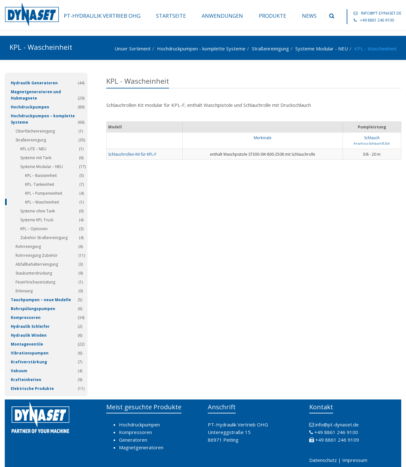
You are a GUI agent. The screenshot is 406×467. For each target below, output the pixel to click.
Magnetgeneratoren (141, 447)
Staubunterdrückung (34, 273)
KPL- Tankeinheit (39, 184)
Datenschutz (323, 460)
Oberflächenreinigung (35, 131)
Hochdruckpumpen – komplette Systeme (43, 119)
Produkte (272, 15)
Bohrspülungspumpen (33, 308)
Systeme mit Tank (35, 157)
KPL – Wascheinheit (42, 202)
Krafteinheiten (26, 379)
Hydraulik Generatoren (34, 83)
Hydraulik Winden (29, 335)
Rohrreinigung (28, 246)
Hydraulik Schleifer (30, 326)
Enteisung (24, 291)
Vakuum (19, 370)
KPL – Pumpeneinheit (43, 193)
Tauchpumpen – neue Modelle (41, 299)
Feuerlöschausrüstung (35, 282)
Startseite (171, 15)
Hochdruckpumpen (30, 107)
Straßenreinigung (270, 48)
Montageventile (27, 344)
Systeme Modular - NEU (321, 48)
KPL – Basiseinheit (41, 175)
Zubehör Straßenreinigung (44, 237)
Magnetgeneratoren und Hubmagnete (36, 95)
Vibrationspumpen (30, 353)
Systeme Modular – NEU (41, 166)
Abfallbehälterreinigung (37, 264)
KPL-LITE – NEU (33, 149)
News (309, 15)
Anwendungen (222, 15)
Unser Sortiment (133, 48)
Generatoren (133, 440)
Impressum (354, 460)
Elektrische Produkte (32, 388)
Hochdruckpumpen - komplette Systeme (201, 48)
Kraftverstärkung (29, 362)
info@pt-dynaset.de (381, 13)
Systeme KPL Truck (36, 220)
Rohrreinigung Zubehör (37, 255)
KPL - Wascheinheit (375, 48)
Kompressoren (26, 317)
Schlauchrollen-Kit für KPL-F (132, 154)
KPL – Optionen (34, 228)
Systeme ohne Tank (37, 211)
